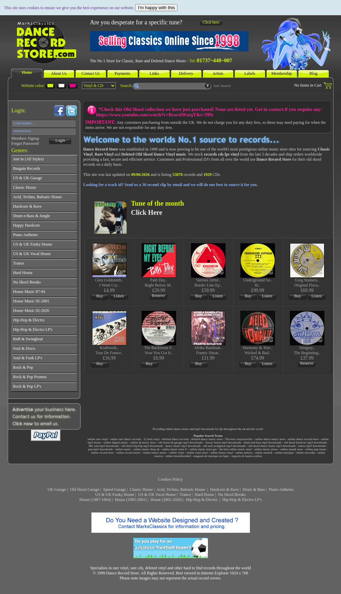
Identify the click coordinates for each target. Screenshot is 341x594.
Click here (211, 22)
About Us (58, 73)
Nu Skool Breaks (232, 494)
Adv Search (222, 86)
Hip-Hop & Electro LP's (241, 499)
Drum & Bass (253, 489)
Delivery (186, 73)
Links (154, 73)
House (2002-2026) (166, 499)
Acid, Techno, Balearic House (181, 489)
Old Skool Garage (85, 489)
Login (60, 140)
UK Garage (56, 489)
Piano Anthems (281, 489)
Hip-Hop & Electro (202, 499)
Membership (281, 73)
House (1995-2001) (131, 499)
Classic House (141, 489)
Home (27, 72)
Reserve (158, 295)
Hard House (204, 494)
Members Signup (25, 138)
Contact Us (91, 73)
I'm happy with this (156, 7)
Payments (122, 73)
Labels (249, 73)
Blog (313, 73)
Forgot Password (25, 143)
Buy (100, 296)
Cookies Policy (170, 479)
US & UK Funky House (114, 494)
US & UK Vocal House (157, 494)
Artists (217, 73)
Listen (119, 296)
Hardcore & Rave (224, 489)
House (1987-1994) (95, 499)
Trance (185, 494)
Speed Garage (114, 489)
